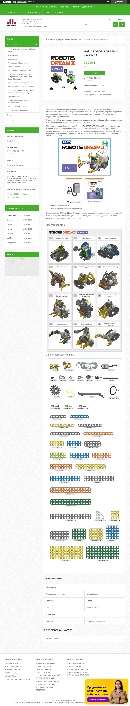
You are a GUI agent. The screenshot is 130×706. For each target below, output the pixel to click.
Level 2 (73, 123)
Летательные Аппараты (17, 106)
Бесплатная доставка (95, 85)
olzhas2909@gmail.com (18, 194)
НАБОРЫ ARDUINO (13, 670)
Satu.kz (75, 700)
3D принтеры (13, 55)
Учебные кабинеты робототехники (21, 87)
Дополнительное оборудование (20, 83)
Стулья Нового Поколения (18, 110)
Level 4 (89, 123)
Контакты (59, 13)
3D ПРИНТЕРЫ (11, 673)
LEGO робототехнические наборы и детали (21, 50)
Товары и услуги (56, 39)
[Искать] (115, 24)
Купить (95, 73)
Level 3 (80, 123)
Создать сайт (22, 2)
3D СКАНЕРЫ (10, 676)
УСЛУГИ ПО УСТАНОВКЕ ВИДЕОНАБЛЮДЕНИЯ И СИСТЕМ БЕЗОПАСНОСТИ (78, 672)
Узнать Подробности (82, 7)
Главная (11, 13)
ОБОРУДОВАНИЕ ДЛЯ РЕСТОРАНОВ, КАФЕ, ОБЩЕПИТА (45, 687)
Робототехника (71, 39)
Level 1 (66, 123)
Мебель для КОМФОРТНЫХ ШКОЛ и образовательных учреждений (21, 92)
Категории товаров (29, 13)
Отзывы (10, 120)
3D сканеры (12, 59)
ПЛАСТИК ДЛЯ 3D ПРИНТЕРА (17, 679)
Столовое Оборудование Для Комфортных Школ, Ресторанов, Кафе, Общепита (20, 77)
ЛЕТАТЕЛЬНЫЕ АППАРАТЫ (47, 681)
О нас (47, 13)
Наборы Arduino (14, 67)
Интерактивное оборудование (19, 71)
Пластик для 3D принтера (17, 63)
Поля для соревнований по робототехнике (18, 101)
